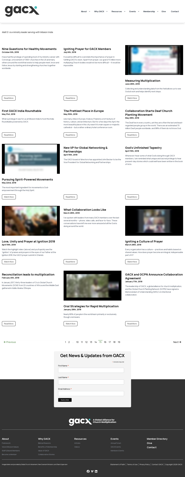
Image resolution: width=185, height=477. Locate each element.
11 (82, 342)
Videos (77, 447)
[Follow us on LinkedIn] (96, 471)
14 (96, 342)
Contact (175, 11)
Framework (6, 443)
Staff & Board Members (11, 450)
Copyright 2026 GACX (173, 464)
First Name (63, 365)
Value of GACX (43, 450)
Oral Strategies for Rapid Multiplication (91, 306)
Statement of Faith (117, 464)
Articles (77, 443)
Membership (149, 11)
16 (105, 342)
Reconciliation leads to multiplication (28, 274)
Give (164, 11)
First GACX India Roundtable (21, 111)
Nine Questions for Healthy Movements (29, 49)
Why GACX (99, 11)
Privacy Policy (145, 464)
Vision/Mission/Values (10, 447)
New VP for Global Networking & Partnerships (85, 149)
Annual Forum (116, 443)
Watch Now (132, 98)
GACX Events (116, 447)
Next (177, 342)
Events (132, 11)
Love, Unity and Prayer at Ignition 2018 (28, 241)
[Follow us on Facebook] (88, 471)
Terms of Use (132, 464)
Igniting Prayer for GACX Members (87, 49)
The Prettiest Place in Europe (84, 111)
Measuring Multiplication (142, 81)
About (84, 11)
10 (77, 342)
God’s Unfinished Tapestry (143, 148)
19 (119, 342)
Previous (10, 342)
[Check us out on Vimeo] (92, 471)
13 (91, 342)
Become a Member (9, 454)
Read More (8, 98)
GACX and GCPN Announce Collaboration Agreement (154, 276)
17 (110, 342)
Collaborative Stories (46, 454)
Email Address (65, 389)
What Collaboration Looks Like (85, 210)
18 (114, 342)
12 (86, 342)
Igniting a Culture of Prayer (144, 241)
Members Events (117, 450)
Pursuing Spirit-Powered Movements (27, 179)
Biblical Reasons (44, 443)
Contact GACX (157, 464)
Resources (117, 11)
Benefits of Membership (47, 447)
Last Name (63, 377)
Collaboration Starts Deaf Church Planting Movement (148, 113)
